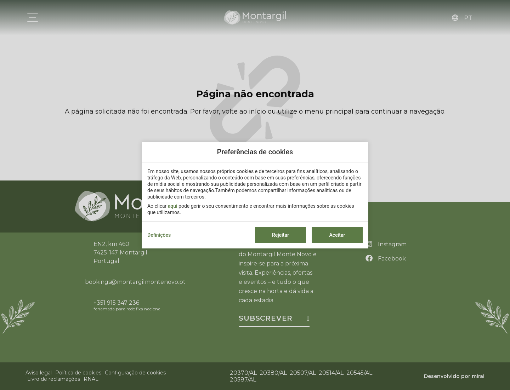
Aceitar (337, 235)
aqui (172, 206)
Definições (159, 235)
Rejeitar (280, 235)
